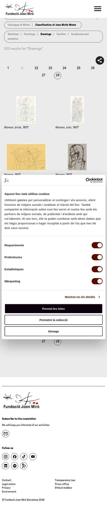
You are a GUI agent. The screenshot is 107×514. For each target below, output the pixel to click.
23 (50, 68)
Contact (6, 480)
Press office (62, 484)
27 (43, 75)
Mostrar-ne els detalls (80, 297)
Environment (9, 491)
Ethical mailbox (63, 488)
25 (78, 68)
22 (36, 68)
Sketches (13, 34)
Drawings (45, 34)
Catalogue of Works (19, 25)
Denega (53, 331)
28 (57, 75)
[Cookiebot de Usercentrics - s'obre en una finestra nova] (86, 180)
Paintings (29, 34)
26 (93, 68)
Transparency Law (65, 480)
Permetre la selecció (53, 320)
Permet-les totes (53, 308)
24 (64, 68)
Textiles (61, 34)
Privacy (6, 488)
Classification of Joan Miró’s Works (55, 25)
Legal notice (8, 484)
